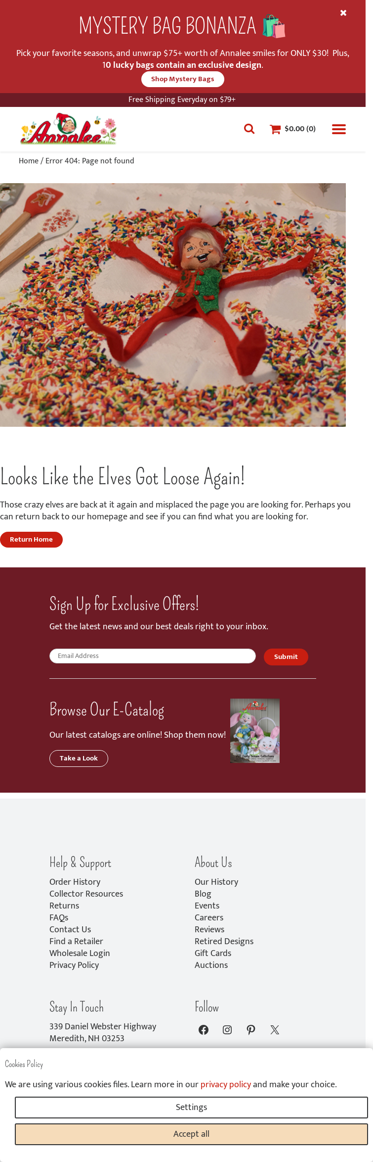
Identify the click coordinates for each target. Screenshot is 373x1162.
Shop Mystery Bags (182, 79)
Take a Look (79, 758)
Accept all (191, 1134)
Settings (191, 1107)
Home (29, 161)
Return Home (31, 539)
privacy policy (226, 1084)
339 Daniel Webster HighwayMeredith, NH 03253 (102, 1032)
